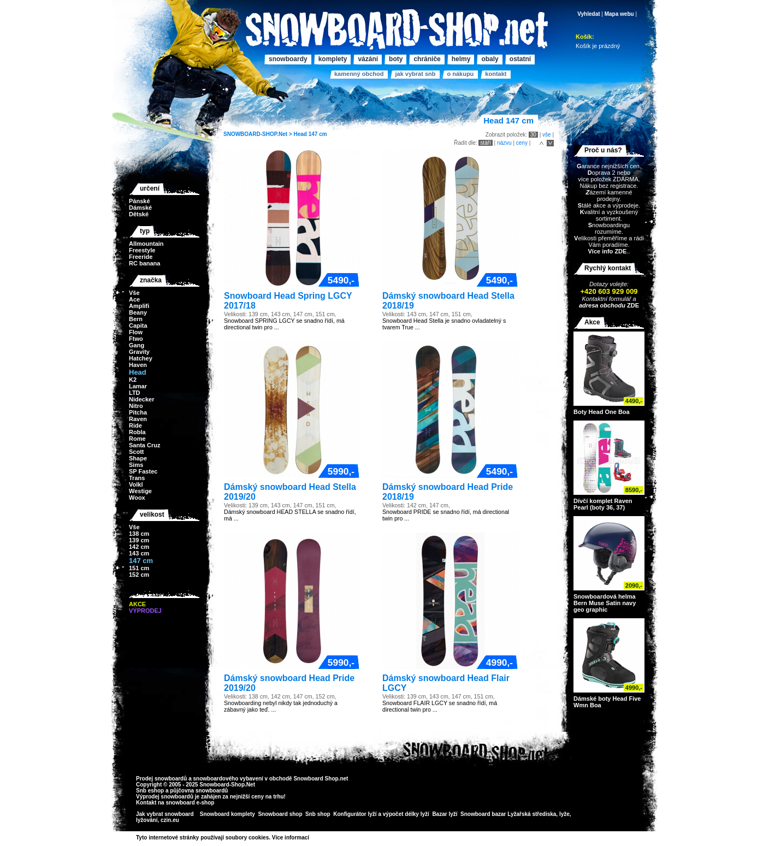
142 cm (139, 546)
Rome (137, 438)
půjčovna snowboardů (199, 791)
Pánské (139, 201)
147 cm (318, 134)
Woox (137, 497)
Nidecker (141, 399)
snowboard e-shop (189, 803)
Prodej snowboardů (162, 779)
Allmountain (146, 243)
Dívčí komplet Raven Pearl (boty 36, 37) (602, 504)
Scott (136, 451)
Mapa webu (619, 14)
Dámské (140, 207)
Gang (136, 345)
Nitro (136, 406)
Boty (396, 59)
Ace (134, 299)
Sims (136, 465)
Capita (138, 325)
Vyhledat (588, 14)
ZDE (632, 305)
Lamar (138, 386)
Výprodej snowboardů (164, 797)
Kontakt (495, 73)
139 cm (139, 540)
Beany (138, 312)
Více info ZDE (607, 251)
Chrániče (426, 59)
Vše (134, 292)
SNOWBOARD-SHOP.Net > (258, 134)
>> (313, 838)
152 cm (139, 574)
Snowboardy (288, 59)
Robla (137, 432)
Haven (138, 365)
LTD (134, 392)
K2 (133, 379)
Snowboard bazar (483, 814)
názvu (504, 143)
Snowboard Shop (315, 779)
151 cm (139, 568)
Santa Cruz (144, 445)
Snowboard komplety (227, 814)
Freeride (140, 256)
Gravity (139, 351)
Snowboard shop (280, 814)
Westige (140, 491)
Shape (138, 458)
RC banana (144, 263)
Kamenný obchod (358, 73)
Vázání (368, 59)
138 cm (139, 533)
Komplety (332, 59)
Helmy (461, 59)
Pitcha (138, 412)
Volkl (136, 484)
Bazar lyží (444, 814)
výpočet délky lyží (406, 814)
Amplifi (139, 306)
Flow (136, 332)
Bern (136, 319)
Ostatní (520, 59)
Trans (137, 478)
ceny (522, 143)
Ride (135, 425)
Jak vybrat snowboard (165, 814)
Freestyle (142, 250)
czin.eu (170, 820)
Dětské (139, 214)
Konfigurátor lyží (354, 814)
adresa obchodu (602, 305)
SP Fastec (143, 471)
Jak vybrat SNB (415, 73)
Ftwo (136, 338)
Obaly (489, 59)
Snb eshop (150, 791)
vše (546, 135)
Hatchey (140, 358)
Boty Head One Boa (601, 412)
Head (299, 134)
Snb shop (317, 814)
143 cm (139, 553)
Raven (138, 419)
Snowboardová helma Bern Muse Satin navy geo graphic (604, 603)
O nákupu (460, 73)
